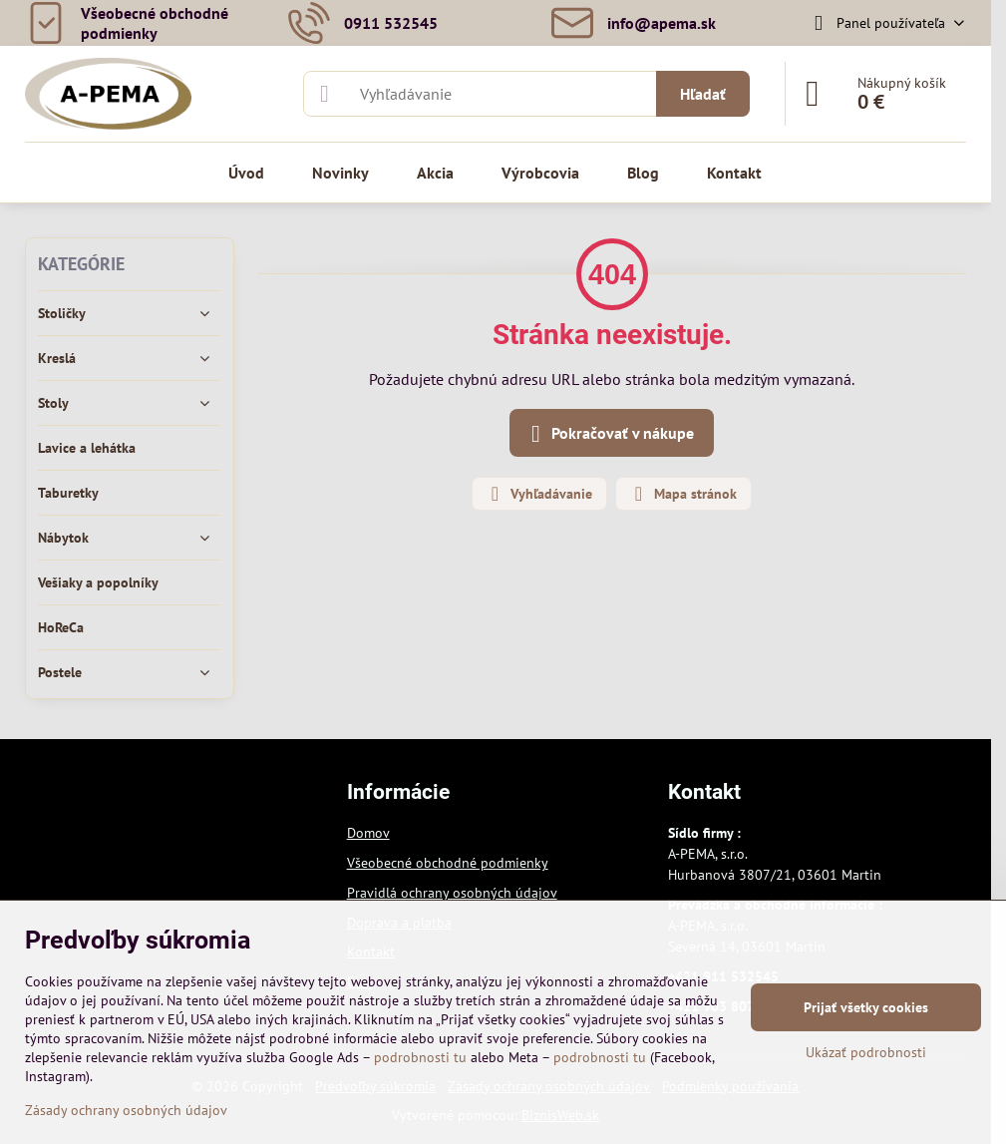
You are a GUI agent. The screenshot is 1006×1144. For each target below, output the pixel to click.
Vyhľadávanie (538, 494)
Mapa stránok (682, 494)
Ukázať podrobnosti (866, 1052)
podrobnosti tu (420, 1057)
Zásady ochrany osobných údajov (126, 1110)
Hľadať (703, 94)
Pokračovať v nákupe (608, 434)
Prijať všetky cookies (866, 1007)
